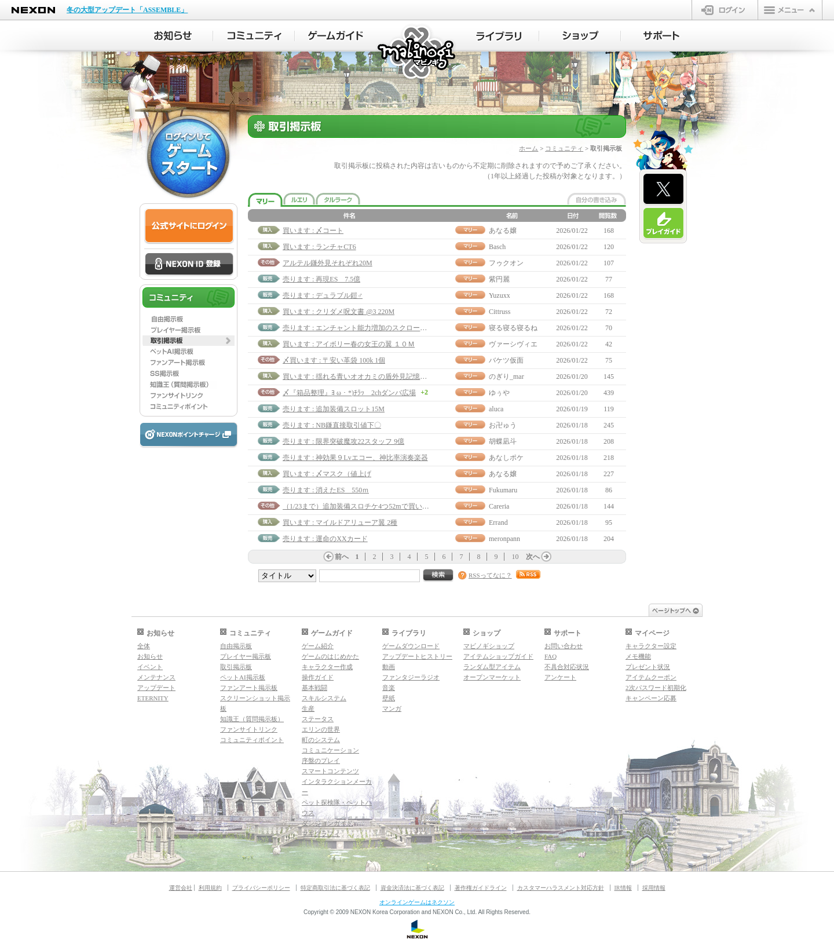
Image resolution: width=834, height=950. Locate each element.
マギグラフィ (321, 833)
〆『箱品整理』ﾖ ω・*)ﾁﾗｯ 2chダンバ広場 (349, 393)
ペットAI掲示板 (242, 677)
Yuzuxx (499, 295)
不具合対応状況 (566, 666)
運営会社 (180, 888)
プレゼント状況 (648, 666)
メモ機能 (638, 656)
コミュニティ (564, 148)
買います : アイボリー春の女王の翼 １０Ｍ (349, 344)
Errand (498, 522)
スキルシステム (324, 698)
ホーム (528, 148)
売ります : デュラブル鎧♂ (323, 295)
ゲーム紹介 (318, 645)
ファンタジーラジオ (411, 677)
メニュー (790, 10)
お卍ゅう (503, 425)
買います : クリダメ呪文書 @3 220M (338, 312)
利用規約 (210, 888)
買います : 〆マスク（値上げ (327, 474)
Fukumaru (503, 490)
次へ (533, 557)
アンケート (560, 677)
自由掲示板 (236, 645)
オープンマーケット (492, 677)
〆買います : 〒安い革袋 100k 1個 (334, 360)
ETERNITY (153, 698)
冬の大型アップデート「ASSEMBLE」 (127, 10)
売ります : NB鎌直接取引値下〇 (332, 425)
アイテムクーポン (651, 677)
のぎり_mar (506, 376)
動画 (388, 666)
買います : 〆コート (313, 230)
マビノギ (417, 53)
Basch (497, 247)
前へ (342, 557)
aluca (496, 409)
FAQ (550, 656)
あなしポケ (506, 458)
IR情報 (623, 888)
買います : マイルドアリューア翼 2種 (340, 522)
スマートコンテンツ (330, 771)
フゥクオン (506, 263)
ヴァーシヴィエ (513, 344)
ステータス (318, 718)
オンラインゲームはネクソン (417, 902)
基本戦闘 (314, 687)
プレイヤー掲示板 (245, 656)
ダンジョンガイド (327, 823)
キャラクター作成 (327, 666)
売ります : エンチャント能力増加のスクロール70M (361, 328)
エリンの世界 (321, 729)
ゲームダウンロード (411, 645)
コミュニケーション (330, 750)
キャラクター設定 (651, 645)
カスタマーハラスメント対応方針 (560, 888)
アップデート (156, 687)
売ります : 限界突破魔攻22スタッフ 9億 (343, 441)
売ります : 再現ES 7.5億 (321, 279)
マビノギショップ (488, 645)
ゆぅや (499, 393)
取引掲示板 (236, 666)
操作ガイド (318, 677)
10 (515, 557)
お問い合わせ (563, 645)
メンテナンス (156, 677)
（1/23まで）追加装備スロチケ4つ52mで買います (359, 506)
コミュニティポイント (252, 739)
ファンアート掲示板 (248, 687)
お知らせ (150, 656)
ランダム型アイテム (492, 666)
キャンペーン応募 (651, 698)
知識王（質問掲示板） (252, 718)
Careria (499, 506)
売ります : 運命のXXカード (325, 539)
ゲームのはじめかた (330, 656)
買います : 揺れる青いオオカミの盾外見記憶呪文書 (362, 376)
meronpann (504, 539)
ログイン (725, 10)
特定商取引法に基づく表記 (335, 888)
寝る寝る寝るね (513, 328)
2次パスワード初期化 (656, 687)
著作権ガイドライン (481, 888)
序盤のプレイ (321, 760)
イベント (150, 666)
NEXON (33, 10)
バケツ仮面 (506, 360)
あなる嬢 (503, 230)
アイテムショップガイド (498, 656)
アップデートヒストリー (417, 656)
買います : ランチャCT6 (319, 247)
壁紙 (388, 698)
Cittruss (499, 312)
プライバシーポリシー (261, 888)
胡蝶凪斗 (503, 441)
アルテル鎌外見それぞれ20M (327, 263)
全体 (143, 645)
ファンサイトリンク (248, 729)
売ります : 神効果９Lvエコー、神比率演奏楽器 (355, 458)
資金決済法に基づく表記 (412, 888)
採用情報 (653, 888)
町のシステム (321, 739)
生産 (308, 708)
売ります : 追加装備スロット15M (334, 409)
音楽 (388, 687)
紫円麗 (499, 279)
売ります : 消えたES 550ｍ (326, 490)
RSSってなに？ (490, 575)
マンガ (391, 708)
